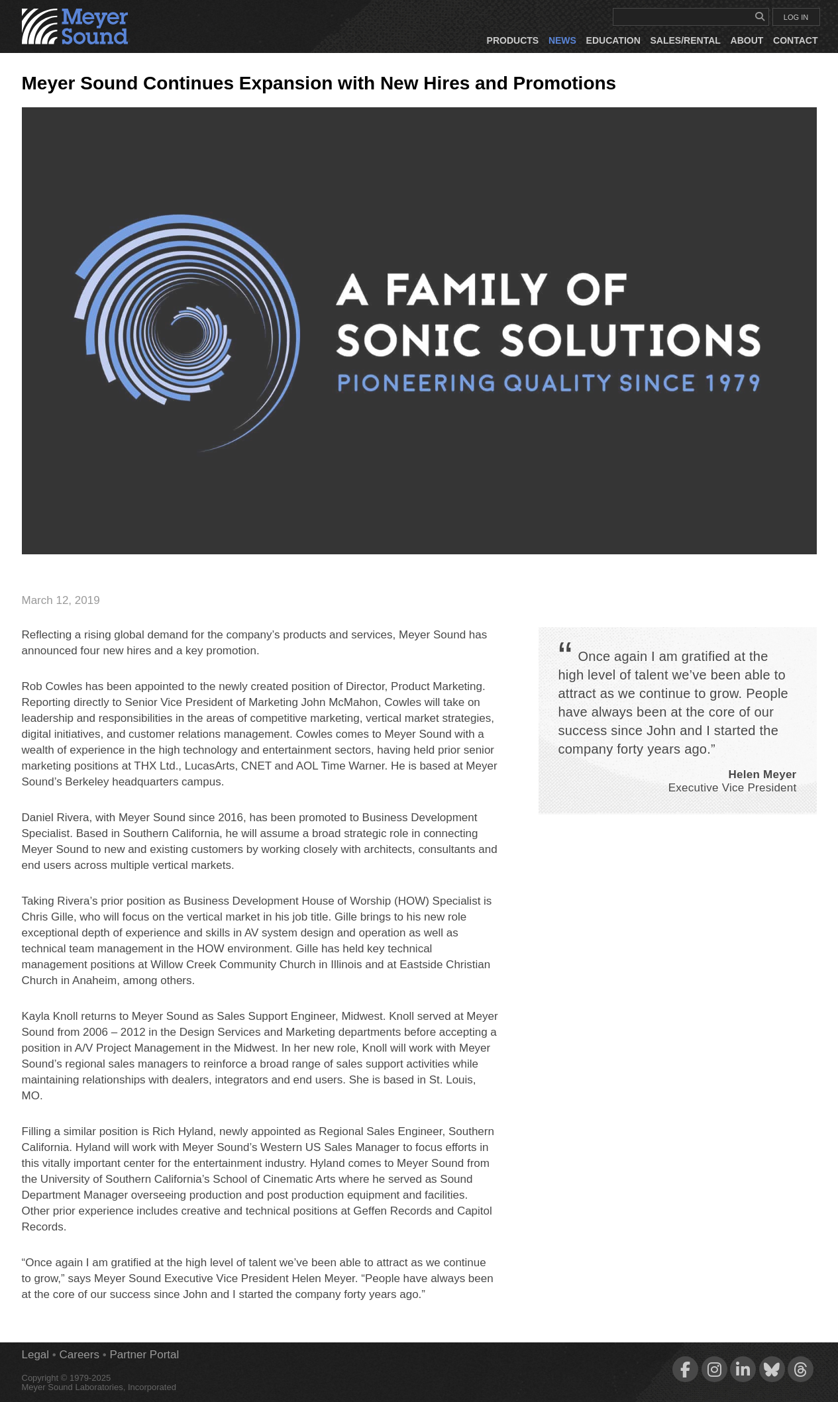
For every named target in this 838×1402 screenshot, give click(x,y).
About (747, 40)
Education (613, 40)
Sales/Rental (686, 40)
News (562, 40)
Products (513, 40)
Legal (36, 1354)
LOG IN (796, 17)
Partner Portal (144, 1354)
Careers (79, 1354)
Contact (795, 40)
